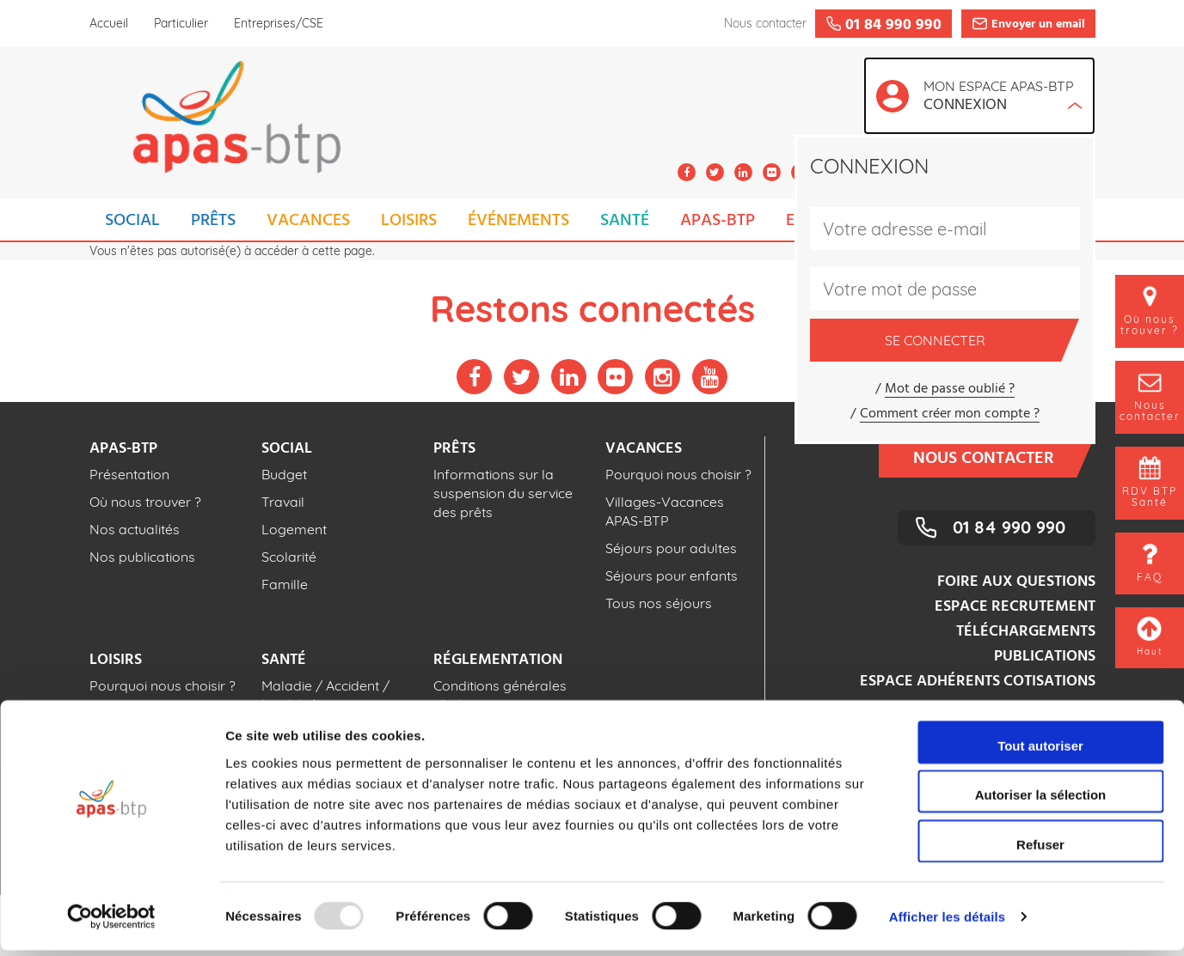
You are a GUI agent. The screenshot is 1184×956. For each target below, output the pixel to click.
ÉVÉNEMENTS (518, 220)
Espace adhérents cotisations (977, 681)
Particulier (181, 23)
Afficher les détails (947, 922)
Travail (282, 501)
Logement (294, 529)
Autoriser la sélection (1041, 801)
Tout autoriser (1040, 751)
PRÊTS (213, 220)
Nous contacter (995, 457)
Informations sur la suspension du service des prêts (503, 493)
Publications (1044, 656)
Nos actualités (134, 529)
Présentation (129, 474)
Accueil (108, 23)
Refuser (1040, 850)
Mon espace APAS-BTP (1003, 97)
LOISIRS (409, 220)
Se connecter (973, 340)
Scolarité (288, 556)
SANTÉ (624, 220)
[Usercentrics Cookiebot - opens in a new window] (111, 922)
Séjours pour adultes (671, 548)
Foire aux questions (1016, 581)
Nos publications (142, 556)
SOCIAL (132, 220)
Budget (284, 474)
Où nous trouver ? (145, 501)
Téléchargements (1025, 631)
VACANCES (308, 220)
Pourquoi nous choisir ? (678, 474)
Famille (284, 584)
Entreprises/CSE (278, 23)
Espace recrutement (1015, 606)
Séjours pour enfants (671, 575)
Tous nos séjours (658, 603)
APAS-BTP (717, 220)
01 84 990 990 (1009, 527)
